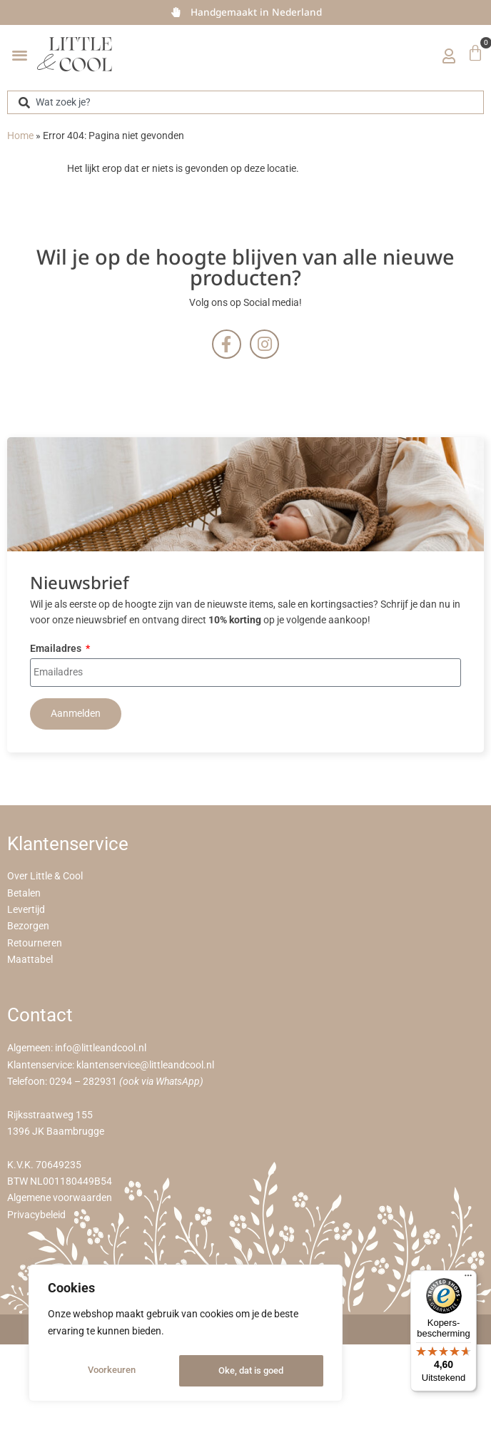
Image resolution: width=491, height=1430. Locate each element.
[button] (19, 54)
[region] (186, 1335)
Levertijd (26, 910)
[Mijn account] (449, 55)
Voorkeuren (110, 1371)
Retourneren (34, 943)
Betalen (24, 893)
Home (20, 136)
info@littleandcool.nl (100, 1048)
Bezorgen (28, 926)
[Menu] (468, 1278)
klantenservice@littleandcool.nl (145, 1065)
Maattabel (30, 960)
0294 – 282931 (83, 1082)
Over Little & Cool (45, 876)
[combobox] (245, 102)
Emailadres (56, 649)
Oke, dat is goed (251, 1371)
